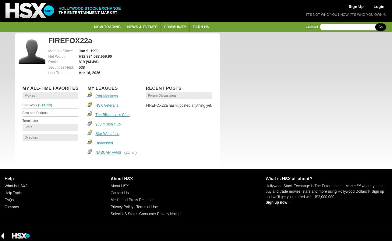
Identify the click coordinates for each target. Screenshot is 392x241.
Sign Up (356, 6)
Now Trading (107, 27)
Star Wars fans (107, 134)
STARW (45, 105)
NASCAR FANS (108, 152)
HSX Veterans (106, 105)
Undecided (104, 143)
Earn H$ (201, 27)
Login (379, 6)
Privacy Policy (122, 207)
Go (381, 27)
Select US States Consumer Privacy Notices (146, 214)
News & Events (142, 27)
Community (175, 27)
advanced (312, 27)
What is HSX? (16, 186)
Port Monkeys (106, 96)
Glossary (12, 207)
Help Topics (14, 193)
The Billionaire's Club (112, 115)
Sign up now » (278, 202)
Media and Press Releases (132, 200)
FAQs (9, 200)
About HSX (120, 186)
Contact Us (120, 193)
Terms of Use (147, 207)
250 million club (108, 124)
